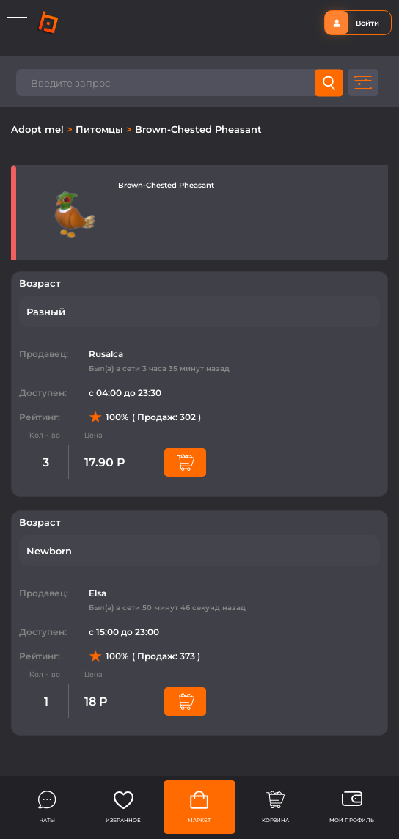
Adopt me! (39, 129)
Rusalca (106, 353)
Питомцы (101, 129)
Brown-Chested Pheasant (198, 129)
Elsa (97, 592)
